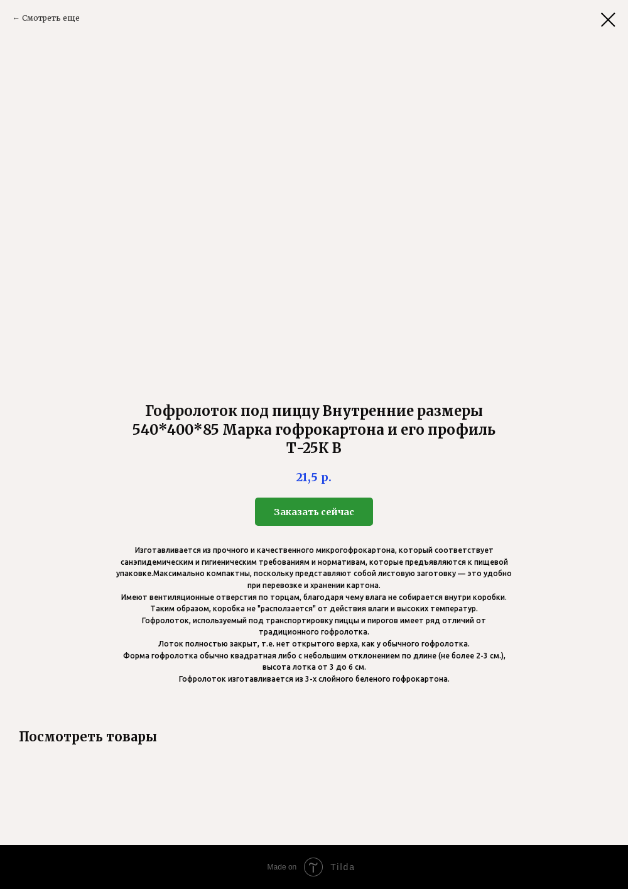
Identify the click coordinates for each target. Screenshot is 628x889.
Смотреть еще (51, 18)
